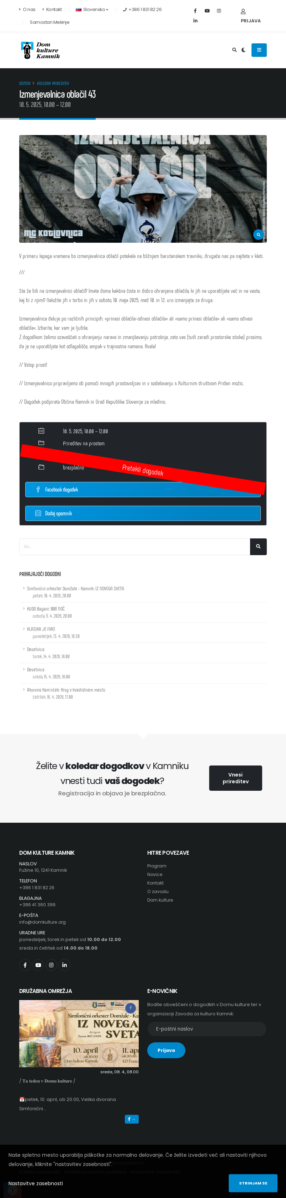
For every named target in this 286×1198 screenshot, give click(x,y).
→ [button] (132, 1119)
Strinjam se (253, 1183)
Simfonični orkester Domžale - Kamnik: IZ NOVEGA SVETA (75, 591)
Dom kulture (161, 900)
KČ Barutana (74, 455)
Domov (25, 83)
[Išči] (258, 546)
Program (157, 866)
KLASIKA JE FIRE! (53, 632)
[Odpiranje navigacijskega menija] (259, 50)
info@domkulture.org (43, 922)
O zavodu (158, 891)
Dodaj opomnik (53, 512)
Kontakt (52, 9)
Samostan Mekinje (49, 22)
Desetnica (48, 652)
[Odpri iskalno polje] (234, 50)
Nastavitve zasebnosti (36, 1183)
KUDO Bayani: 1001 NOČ (49, 612)
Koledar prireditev (53, 83)
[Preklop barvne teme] (243, 50)
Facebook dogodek (56, 489)
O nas (27, 9)
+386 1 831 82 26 (37, 888)
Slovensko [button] (92, 9)
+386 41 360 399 (37, 905)
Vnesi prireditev (236, 778)
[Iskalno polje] (134, 546)
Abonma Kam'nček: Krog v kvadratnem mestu (66, 693)
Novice (155, 874)
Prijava (251, 16)
